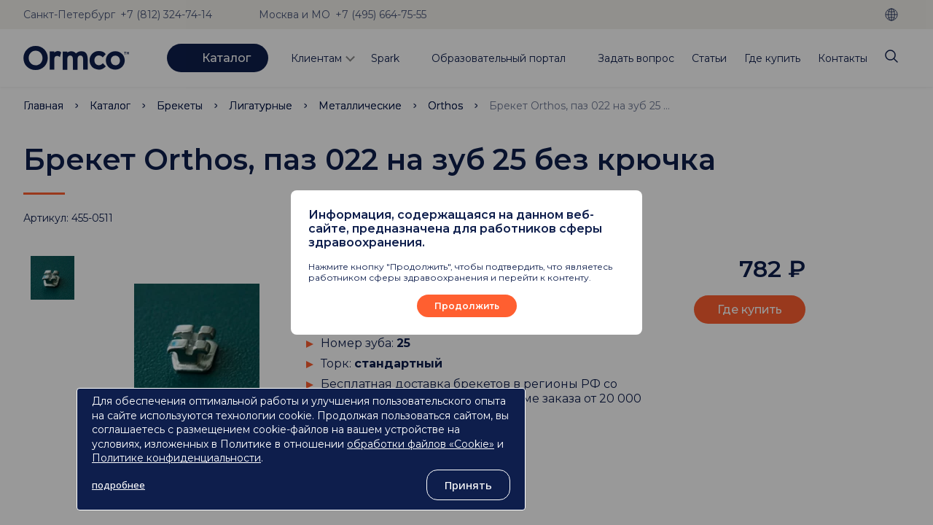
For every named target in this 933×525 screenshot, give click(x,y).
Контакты (842, 58)
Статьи (709, 58)
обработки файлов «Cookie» (420, 444)
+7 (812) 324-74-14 (166, 14)
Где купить (772, 58)
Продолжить (466, 305)
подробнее (118, 484)
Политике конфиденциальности (176, 457)
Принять (468, 485)
